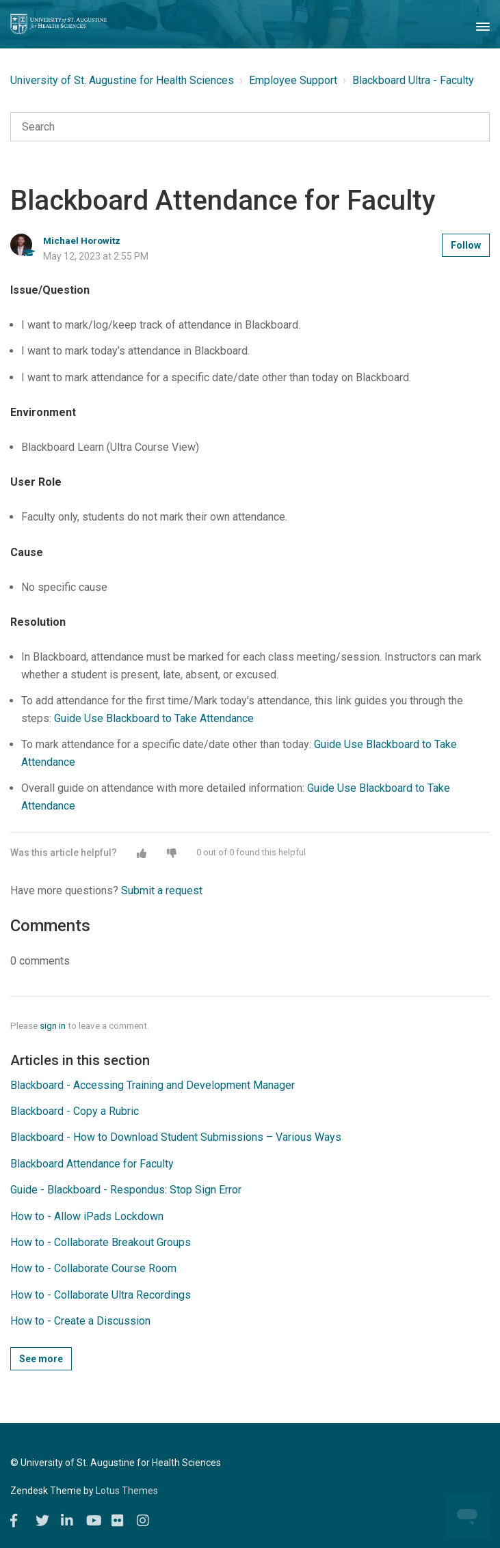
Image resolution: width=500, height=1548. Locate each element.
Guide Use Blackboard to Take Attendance (154, 718)
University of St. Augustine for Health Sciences (122, 80)
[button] (141, 853)
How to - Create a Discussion (80, 1320)
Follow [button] (466, 245)
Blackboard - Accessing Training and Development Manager (152, 1085)
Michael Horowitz (81, 240)
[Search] (250, 127)
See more (41, 1358)
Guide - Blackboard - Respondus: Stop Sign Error (125, 1189)
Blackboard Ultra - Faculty (413, 80)
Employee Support (293, 80)
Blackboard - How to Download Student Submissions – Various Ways (175, 1137)
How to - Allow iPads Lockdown (86, 1216)
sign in (53, 1025)
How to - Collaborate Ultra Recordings (100, 1294)
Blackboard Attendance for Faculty (92, 1163)
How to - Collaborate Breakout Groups (100, 1242)
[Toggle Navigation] (483, 23)
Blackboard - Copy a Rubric (74, 1111)
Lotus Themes (127, 1490)
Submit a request (161, 890)
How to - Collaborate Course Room (93, 1268)
